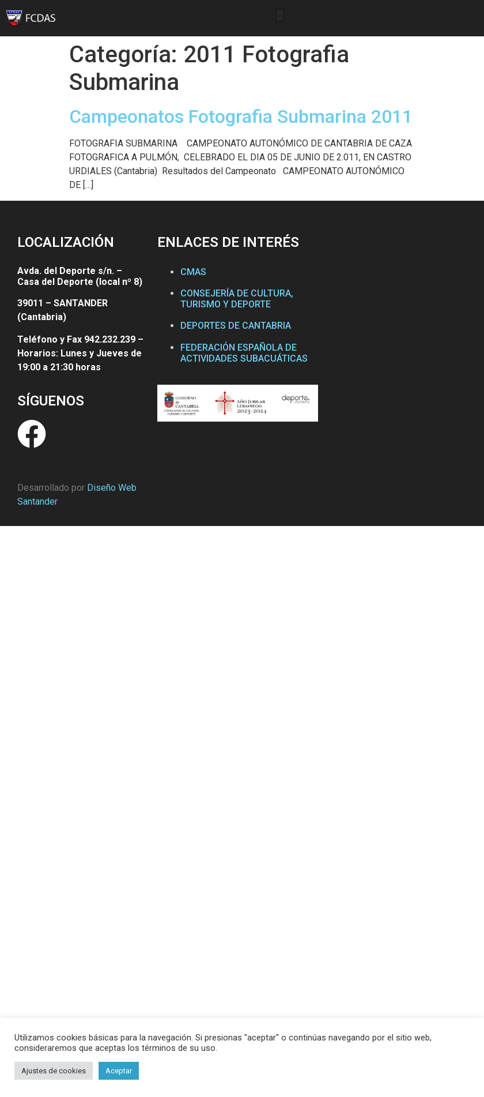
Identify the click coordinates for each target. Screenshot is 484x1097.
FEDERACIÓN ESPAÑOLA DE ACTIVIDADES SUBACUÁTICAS (244, 353)
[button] (279, 15)
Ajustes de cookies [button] (53, 1070)
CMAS (193, 271)
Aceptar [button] (118, 1070)
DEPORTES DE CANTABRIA (235, 325)
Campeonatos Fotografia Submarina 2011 (241, 116)
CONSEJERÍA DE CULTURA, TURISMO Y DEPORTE (236, 299)
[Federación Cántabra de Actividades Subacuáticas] (398, 339)
